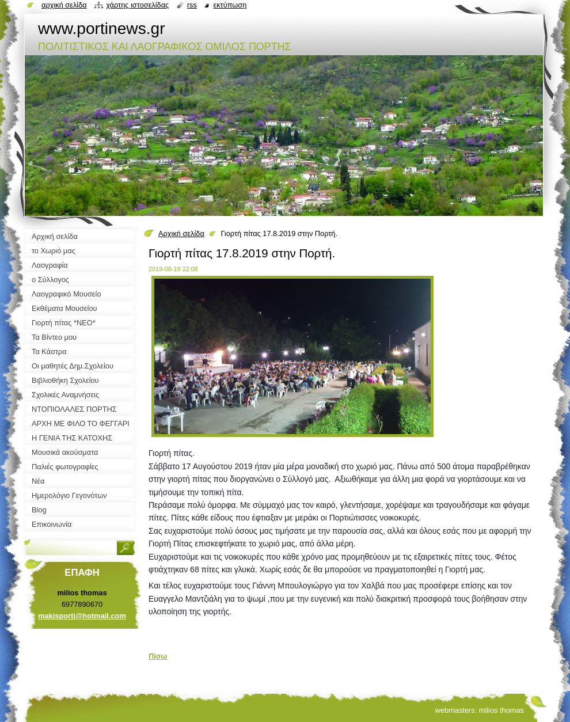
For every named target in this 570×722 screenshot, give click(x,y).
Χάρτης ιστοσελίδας (137, 5)
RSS (192, 5)
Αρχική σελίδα (181, 233)
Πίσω (158, 656)
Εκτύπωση (229, 5)
